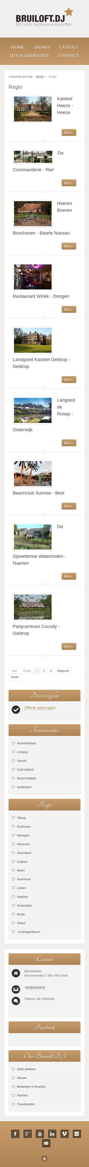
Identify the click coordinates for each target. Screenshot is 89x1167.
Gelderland (24, 787)
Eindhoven (24, 826)
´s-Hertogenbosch (28, 932)
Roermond (24, 879)
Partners (22, 1095)
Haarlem (22, 896)
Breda (21, 914)
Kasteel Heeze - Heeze (65, 105)
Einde (15, 677)
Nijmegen (23, 835)
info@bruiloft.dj (35, 987)
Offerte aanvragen (40, 707)
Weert (21, 870)
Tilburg (21, 817)
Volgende (63, 670)
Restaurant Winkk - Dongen (41, 296)
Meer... (69, 132)
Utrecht (21, 760)
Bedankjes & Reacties (31, 1086)
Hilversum (23, 844)
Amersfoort (24, 853)
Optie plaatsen (26, 1069)
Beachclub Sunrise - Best (38, 493)
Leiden (21, 888)
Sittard (21, 923)
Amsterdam (24, 905)
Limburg (22, 752)
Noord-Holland (26, 778)
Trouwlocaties (26, 1104)
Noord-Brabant (26, 743)
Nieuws (22, 1077)
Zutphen (22, 861)
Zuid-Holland (25, 769)
